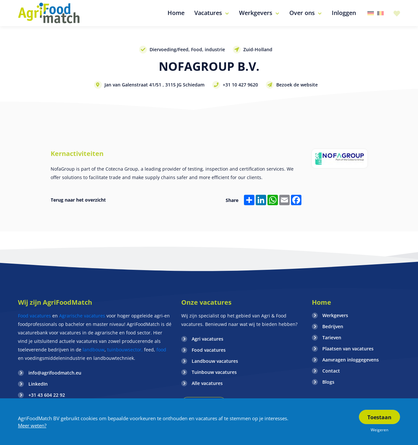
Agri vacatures (207, 339)
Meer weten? (32, 425)
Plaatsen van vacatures (348, 348)
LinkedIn (38, 384)
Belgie (380, 13)
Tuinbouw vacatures (214, 372)
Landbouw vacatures (215, 361)
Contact (331, 371)
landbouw (93, 349)
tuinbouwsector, (125, 349)
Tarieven (331, 337)
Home (321, 302)
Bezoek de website (297, 85)
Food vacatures (34, 316)
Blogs (328, 382)
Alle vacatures (207, 383)
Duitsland (370, 13)
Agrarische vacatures (82, 316)
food (161, 349)
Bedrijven (332, 326)
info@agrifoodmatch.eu (54, 373)
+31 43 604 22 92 (46, 395)
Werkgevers (335, 315)
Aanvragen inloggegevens (350, 360)
